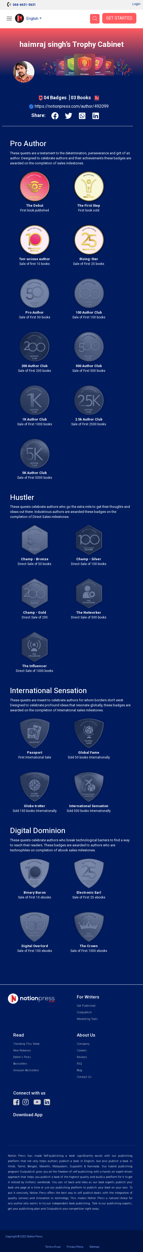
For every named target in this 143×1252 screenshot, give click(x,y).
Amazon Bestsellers (26, 1070)
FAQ (79, 1063)
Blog (79, 1070)
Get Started (119, 18)
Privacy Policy (75, 1246)
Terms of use (53, 1246)
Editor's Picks (22, 1057)
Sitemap (94, 1246)
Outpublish (84, 1012)
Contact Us (84, 1077)
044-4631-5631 (24, 5)
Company (83, 1044)
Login (136, 4)
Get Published (86, 1005)
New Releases (22, 1050)
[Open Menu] (9, 19)
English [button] (32, 18)
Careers (82, 1050)
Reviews (82, 1057)
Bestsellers (20, 1063)
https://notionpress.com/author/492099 (72, 106)
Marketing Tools (87, 1019)
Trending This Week (26, 1044)
